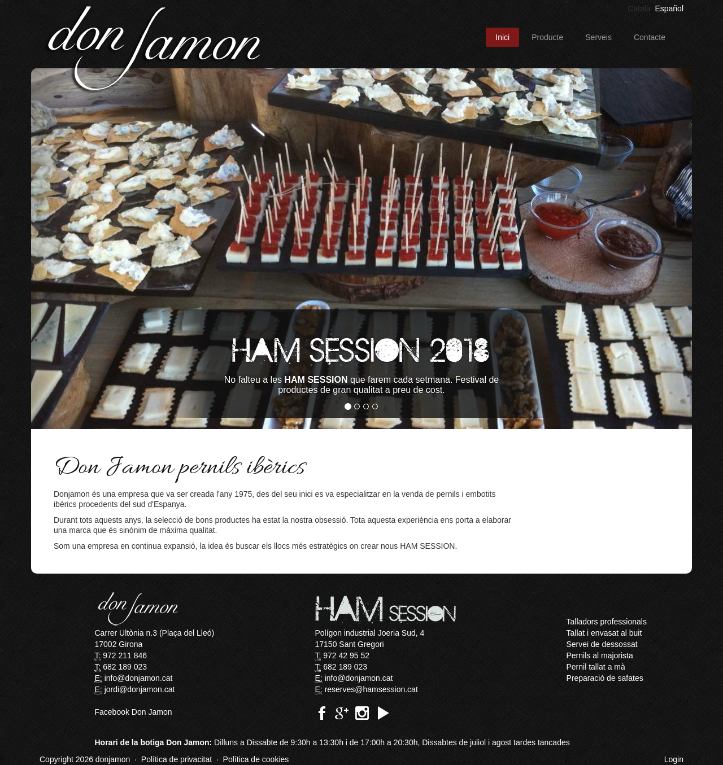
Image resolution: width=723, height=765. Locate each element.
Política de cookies (256, 759)
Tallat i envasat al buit (604, 632)
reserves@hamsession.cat (371, 689)
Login (673, 759)
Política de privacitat (176, 759)
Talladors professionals (607, 621)
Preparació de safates (605, 678)
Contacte (649, 37)
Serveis (598, 37)
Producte (547, 37)
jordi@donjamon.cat (139, 689)
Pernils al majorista (600, 655)
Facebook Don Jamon (133, 711)
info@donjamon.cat (138, 678)
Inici (502, 37)
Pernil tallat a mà (596, 666)
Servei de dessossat (602, 644)
